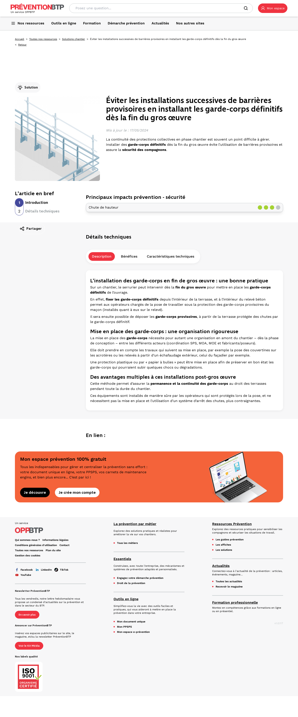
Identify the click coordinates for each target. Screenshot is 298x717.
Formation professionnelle (235, 602)
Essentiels (122, 559)
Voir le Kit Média (29, 646)
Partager (30, 228)
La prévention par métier (135, 524)
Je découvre (35, 492)
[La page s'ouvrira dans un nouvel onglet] (272, 8)
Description (101, 256)
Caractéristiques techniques (170, 256)
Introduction (36, 202)
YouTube (23, 575)
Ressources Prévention (232, 524)
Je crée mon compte (77, 492)
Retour (22, 44)
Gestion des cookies (27, 555)
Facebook (24, 570)
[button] (272, 8)
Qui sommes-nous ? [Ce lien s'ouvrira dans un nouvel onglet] (27, 539)
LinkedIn (43, 570)
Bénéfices (129, 256)
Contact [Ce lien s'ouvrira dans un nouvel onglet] (64, 545)
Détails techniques (42, 211)
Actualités (221, 566)
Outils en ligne (126, 599)
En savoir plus (27, 615)
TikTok (61, 570)
